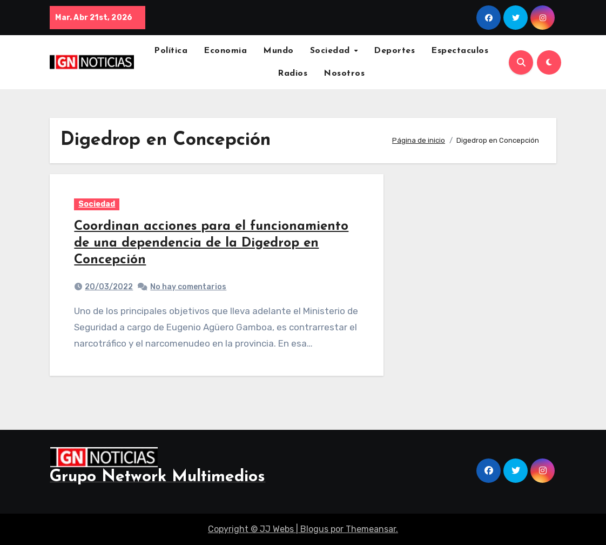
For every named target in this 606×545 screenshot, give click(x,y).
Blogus (314, 529)
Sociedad (331, 50)
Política (170, 50)
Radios (292, 73)
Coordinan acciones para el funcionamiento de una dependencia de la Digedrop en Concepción (211, 243)
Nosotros (344, 73)
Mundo (278, 50)
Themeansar (371, 529)
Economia (225, 50)
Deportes (394, 50)
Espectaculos (459, 50)
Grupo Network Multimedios (157, 477)
